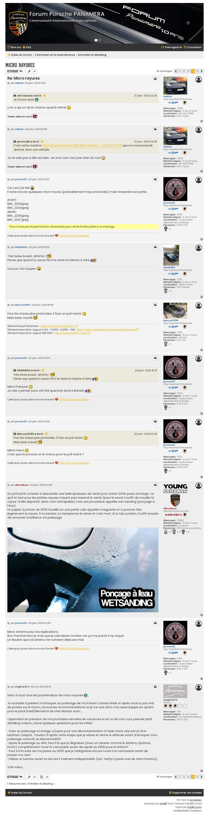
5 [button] (197, 71)
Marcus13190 (170, 320)
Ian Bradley (196, 800)
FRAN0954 (169, 267)
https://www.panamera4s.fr (57, 326)
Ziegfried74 (170, 700)
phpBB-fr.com (194, 807)
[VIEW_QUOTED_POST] (45, 96)
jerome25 (23, 141)
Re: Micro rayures (23, 78)
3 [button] (188, 71)
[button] (176, 71)
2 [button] (184, 71)
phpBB (163, 803)
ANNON (167, 96)
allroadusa (24, 95)
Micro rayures (19, 65)
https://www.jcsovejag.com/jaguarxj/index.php (106, 329)
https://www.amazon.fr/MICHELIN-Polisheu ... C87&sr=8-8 (80, 145)
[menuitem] (14, 47)
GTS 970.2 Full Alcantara (74, 235)
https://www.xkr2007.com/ (71, 333)
